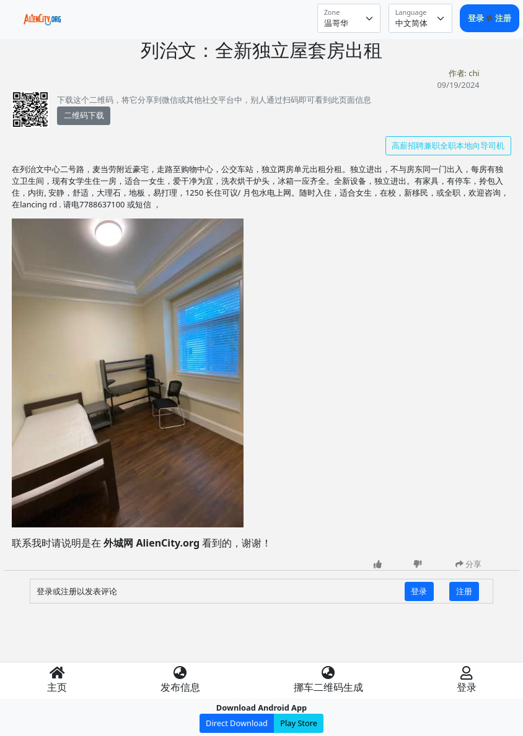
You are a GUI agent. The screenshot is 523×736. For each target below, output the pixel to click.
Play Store (298, 723)
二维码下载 (84, 115)
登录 (477, 18)
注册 (503, 18)
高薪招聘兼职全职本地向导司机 (448, 145)
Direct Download (237, 723)
